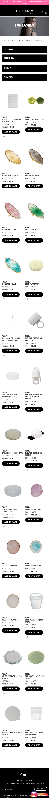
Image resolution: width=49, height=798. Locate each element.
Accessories (24, 40)
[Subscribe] (40, 789)
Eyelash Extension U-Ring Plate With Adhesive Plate (34, 396)
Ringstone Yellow (10, 175)
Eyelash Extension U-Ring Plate (34, 339)
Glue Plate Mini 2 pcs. (35, 119)
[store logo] (24, 11)
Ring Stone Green (33, 229)
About (19, 780)
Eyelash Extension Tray (12, 453)
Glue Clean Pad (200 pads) (34, 620)
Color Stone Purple (34, 509)
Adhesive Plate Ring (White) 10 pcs (34, 733)
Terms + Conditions (37, 783)
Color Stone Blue (33, 565)
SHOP (13, 40)
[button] (4, 136)
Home (4, 40)
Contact (29, 780)
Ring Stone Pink (9, 229)
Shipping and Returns (12, 783)
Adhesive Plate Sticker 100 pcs (12, 733)
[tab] (24, 49)
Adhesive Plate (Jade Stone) (34, 677)
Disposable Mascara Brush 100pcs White (11, 339)
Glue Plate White (32, 284)
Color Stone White (10, 619)
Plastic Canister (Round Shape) (9, 510)
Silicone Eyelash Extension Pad (9, 395)
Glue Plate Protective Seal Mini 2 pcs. (12, 120)
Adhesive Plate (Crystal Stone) (12, 677)
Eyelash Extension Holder (33, 454)
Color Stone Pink (9, 565)
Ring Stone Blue (9, 284)
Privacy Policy (25, 783)
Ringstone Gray (32, 175)
